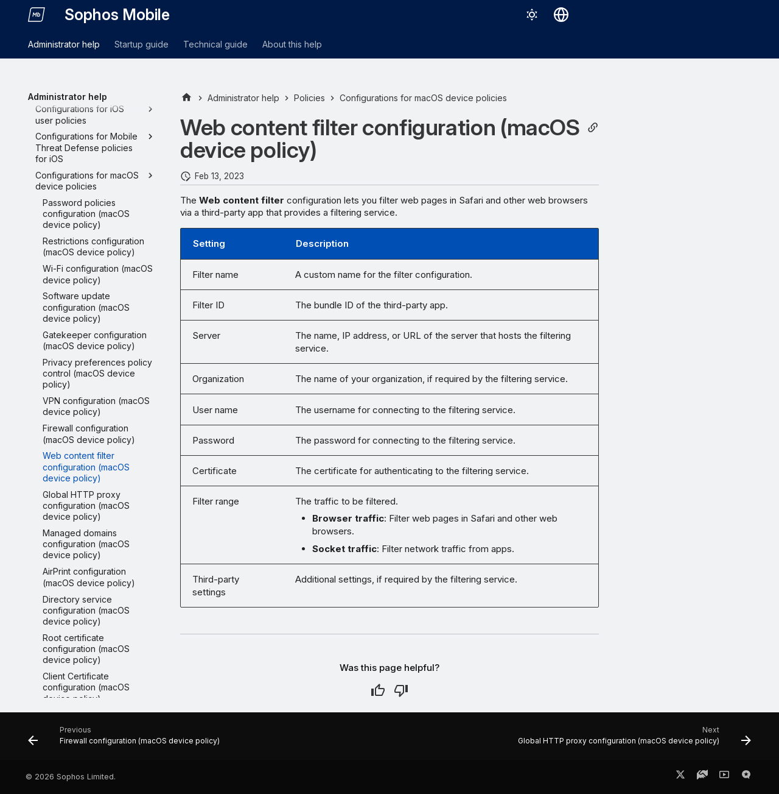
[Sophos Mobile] (36, 14)
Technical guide (215, 44)
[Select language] (561, 14)
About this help (292, 44)
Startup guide (141, 44)
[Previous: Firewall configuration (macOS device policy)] (126, 740)
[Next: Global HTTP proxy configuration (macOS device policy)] (632, 740)
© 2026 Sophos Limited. (71, 776)
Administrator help (64, 44)
